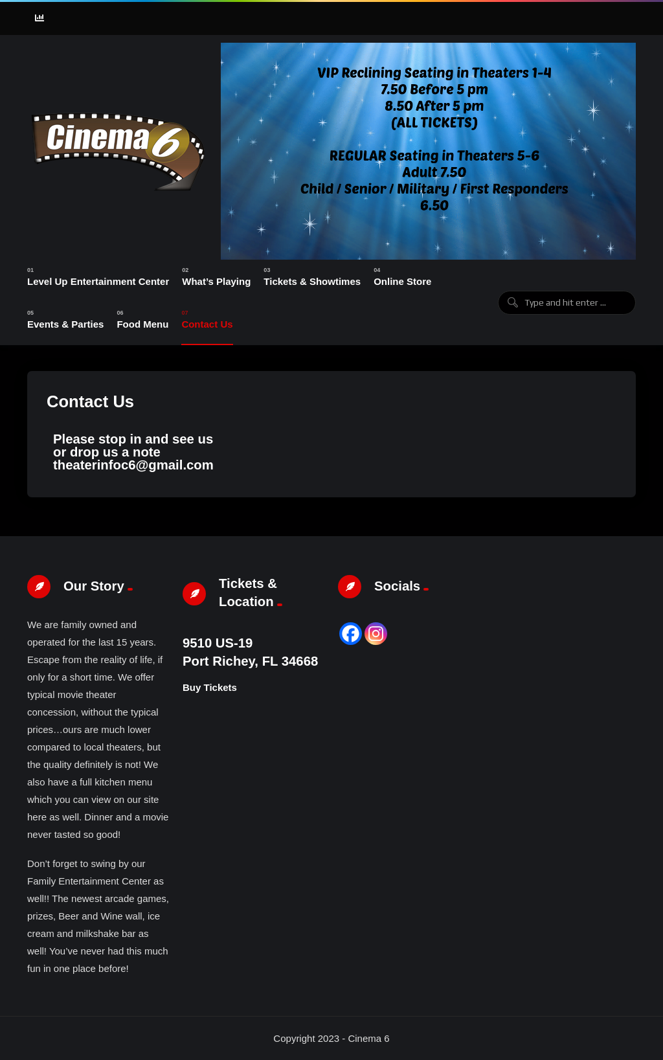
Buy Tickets (210, 687)
